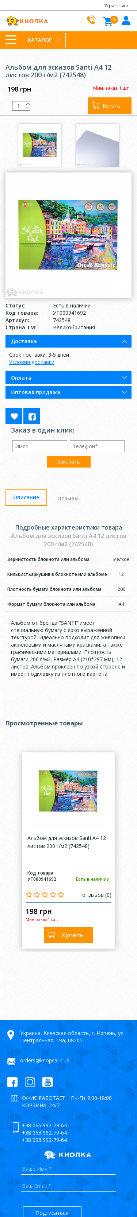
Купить (111, 105)
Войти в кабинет (125, 20)
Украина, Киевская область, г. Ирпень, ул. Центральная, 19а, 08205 (72, 1037)
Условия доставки (31, 361)
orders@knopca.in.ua (44, 1060)
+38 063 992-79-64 (44, 1132)
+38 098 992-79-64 (44, 1139)
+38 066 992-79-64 (44, 1125)
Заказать (68, 461)
